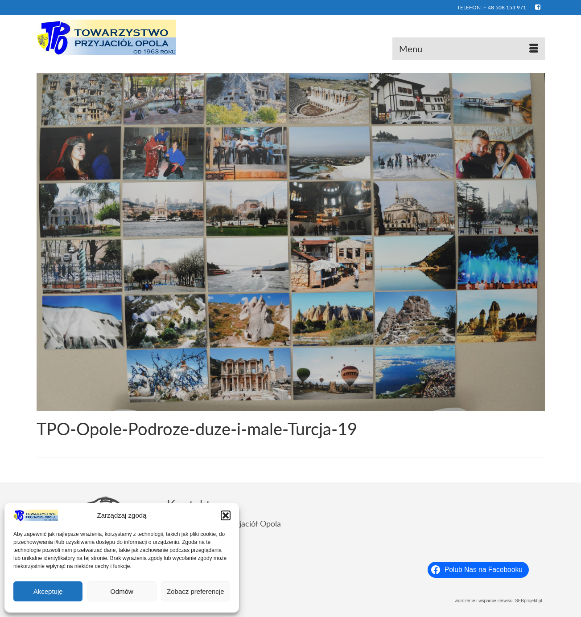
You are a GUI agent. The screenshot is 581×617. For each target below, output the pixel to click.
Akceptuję (48, 591)
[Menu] (468, 48)
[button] (225, 515)
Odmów (121, 591)
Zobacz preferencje (195, 591)
